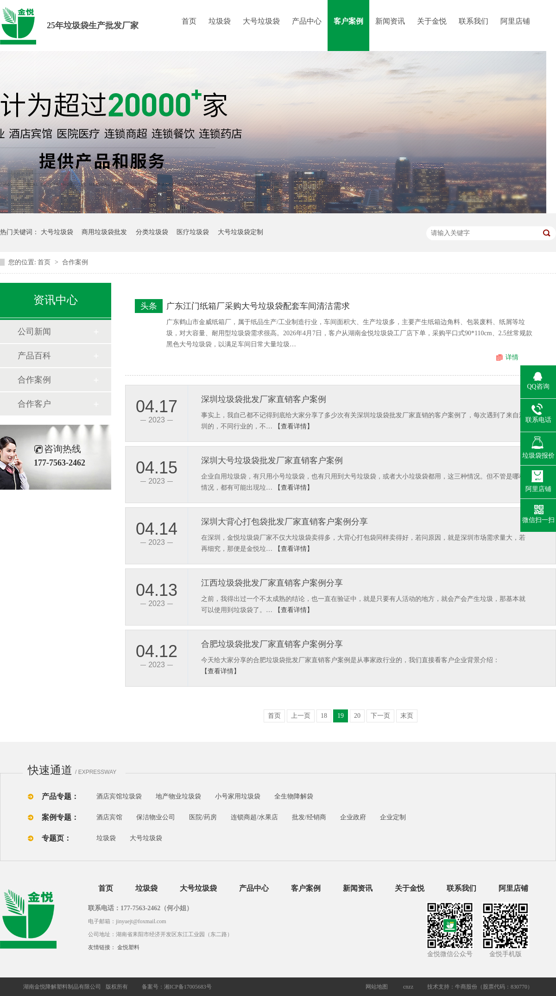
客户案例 (348, 21)
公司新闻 (34, 331)
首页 (189, 21)
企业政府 (353, 817)
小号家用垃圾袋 (237, 796)
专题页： (56, 838)
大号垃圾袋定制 (240, 232)
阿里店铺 (515, 21)
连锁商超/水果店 (254, 817)
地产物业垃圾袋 (178, 796)
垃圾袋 (219, 21)
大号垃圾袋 (261, 21)
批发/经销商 (309, 817)
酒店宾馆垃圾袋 (119, 796)
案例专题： (60, 817)
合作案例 (75, 262)
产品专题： (60, 796)
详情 (511, 357)
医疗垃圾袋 (193, 232)
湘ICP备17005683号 (188, 986)
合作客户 (34, 404)
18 (324, 715)
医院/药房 (203, 817)
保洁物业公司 (155, 817)
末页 (406, 715)
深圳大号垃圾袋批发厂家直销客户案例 (272, 460)
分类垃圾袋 (152, 232)
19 (340, 715)
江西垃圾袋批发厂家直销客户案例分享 (272, 582)
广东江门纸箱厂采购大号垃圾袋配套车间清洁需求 (258, 306)
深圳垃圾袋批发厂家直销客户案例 (263, 399)
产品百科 (34, 355)
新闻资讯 (390, 21)
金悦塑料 (128, 947)
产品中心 (307, 21)
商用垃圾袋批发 (104, 232)
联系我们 (473, 21)
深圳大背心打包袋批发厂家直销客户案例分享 (284, 521)
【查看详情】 (293, 426)
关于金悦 (432, 21)
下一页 (380, 715)
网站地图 (377, 986)
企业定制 (393, 817)
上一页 (300, 715)
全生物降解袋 (293, 796)
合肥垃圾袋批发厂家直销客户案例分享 (272, 644)
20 (357, 715)
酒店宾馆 (109, 817)
